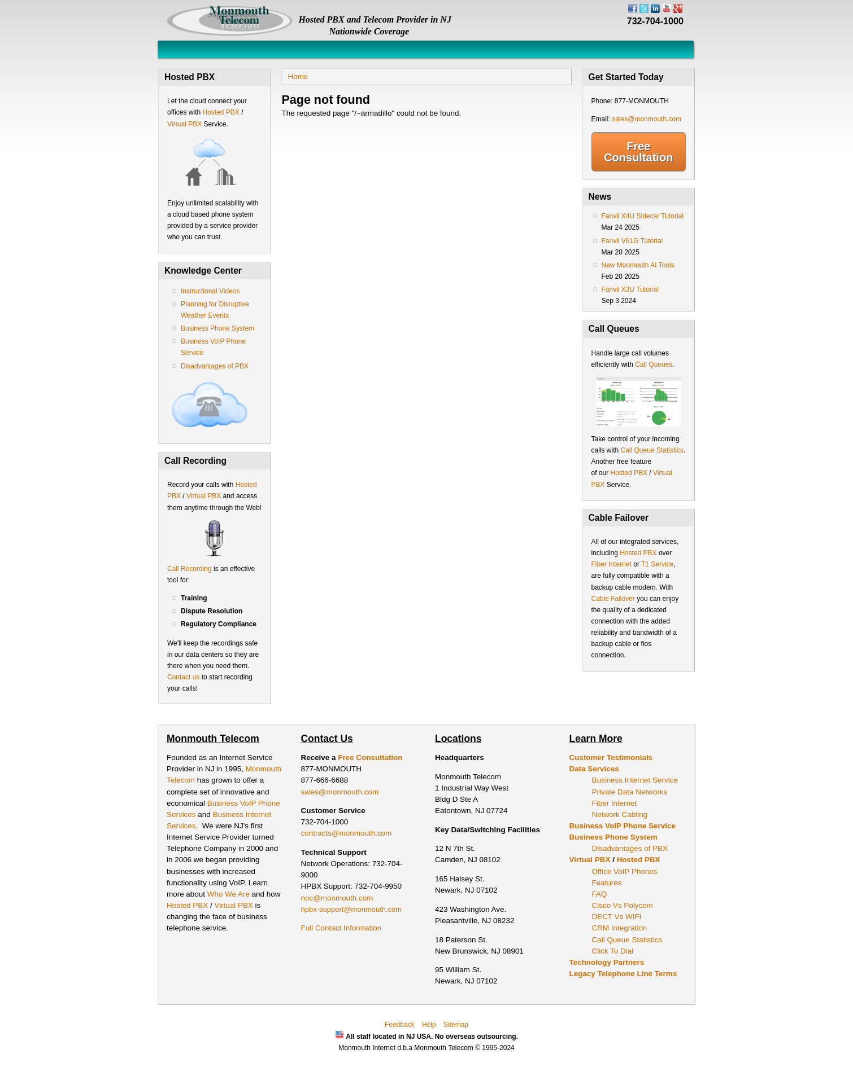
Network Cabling (620, 814)
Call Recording (189, 569)
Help (429, 1025)
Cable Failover (613, 599)
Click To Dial (613, 951)
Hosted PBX (220, 112)
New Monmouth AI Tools (638, 265)
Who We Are (229, 894)
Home (298, 76)
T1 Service (657, 564)
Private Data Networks (630, 792)
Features (607, 883)
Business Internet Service (635, 780)
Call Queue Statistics (652, 450)
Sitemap (455, 1025)
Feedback (400, 1025)
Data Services (594, 769)
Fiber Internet (611, 564)
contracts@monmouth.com (346, 833)
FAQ (599, 894)
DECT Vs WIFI (617, 916)
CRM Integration (619, 928)
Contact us (183, 677)
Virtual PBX (185, 124)
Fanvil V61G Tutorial (632, 241)
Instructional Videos (210, 291)
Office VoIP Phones (625, 871)
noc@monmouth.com (337, 898)
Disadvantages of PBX (215, 366)
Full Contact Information (341, 928)
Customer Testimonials (611, 757)
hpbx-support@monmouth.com (351, 909)
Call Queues (653, 364)
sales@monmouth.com (646, 119)
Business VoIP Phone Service (622, 826)
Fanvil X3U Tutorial (630, 289)
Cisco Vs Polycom (622, 905)
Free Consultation (638, 152)
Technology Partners (607, 962)
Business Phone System (217, 328)
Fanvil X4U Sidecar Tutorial (643, 216)
